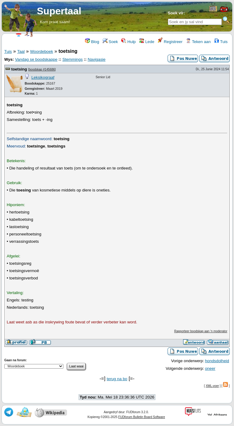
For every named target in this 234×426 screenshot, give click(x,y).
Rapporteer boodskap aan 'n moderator (200, 331)
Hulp (128, 41)
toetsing (19, 69)
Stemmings (72, 59)
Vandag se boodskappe (36, 59)
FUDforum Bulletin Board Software (141, 417)
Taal (20, 51)
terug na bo (117, 379)
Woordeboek (41, 51)
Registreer (170, 41)
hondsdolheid (217, 361)
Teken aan (198, 41)
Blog (92, 41)
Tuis (221, 41)
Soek (110, 41)
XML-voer (212, 386)
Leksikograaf (43, 77)
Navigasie (97, 59)
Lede (146, 41)
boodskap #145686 (42, 69)
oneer (210, 368)
